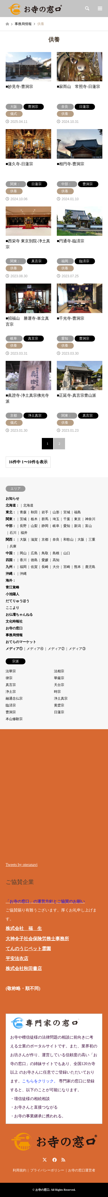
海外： (11, 580)
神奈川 (90, 519)
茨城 (23, 519)
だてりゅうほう (17, 601)
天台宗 (59, 685)
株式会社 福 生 (24, 928)
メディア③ (77, 649)
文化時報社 (14, 621)
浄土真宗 (61, 698)
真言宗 (11, 685)
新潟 (77, 526)
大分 (56, 567)
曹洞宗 (11, 712)
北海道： (12, 505)
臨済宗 (11, 705)
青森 (23, 512)
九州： (11, 567)
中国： (11, 553)
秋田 (34, 512)
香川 (23, 560)
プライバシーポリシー (47, 1170)
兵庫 (13, 546)
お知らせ (12, 499)
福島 (77, 512)
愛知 (66, 526)
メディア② (56, 649)
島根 (56, 553)
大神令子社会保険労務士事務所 (37, 938)
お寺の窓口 (14, 628)
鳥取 (45, 553)
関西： (11, 539)
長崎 (45, 567)
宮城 (66, 512)
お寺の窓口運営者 (81, 1170)
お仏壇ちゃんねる (19, 615)
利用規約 (19, 1170)
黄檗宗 (59, 705)
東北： (11, 512)
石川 (13, 533)
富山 (88, 526)
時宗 (57, 692)
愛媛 (45, 560)
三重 (91, 539)
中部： (11, 526)
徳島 (34, 560)
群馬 (45, 519)
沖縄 (23, 574)
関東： (11, 519)
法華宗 (11, 671)
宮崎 (66, 567)
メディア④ (35, 649)
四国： (11, 560)
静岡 (45, 526)
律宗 (9, 678)
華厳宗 (59, 678)
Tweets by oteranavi (22, 865)
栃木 (34, 519)
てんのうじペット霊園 (28, 948)
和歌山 (68, 539)
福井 (24, 533)
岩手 (45, 512)
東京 (77, 519)
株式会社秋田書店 (24, 968)
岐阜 (56, 526)
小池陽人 (12, 594)
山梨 (34, 526)
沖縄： (11, 574)
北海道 (28, 505)
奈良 (56, 539)
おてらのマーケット (21, 642)
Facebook (54, 1160)
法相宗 (59, 671)
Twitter (45, 1160)
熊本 (77, 567)
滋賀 (34, 539)
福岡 (23, 567)
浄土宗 (11, 692)
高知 (56, 560)
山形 (56, 512)
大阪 (23, 539)
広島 (34, 553)
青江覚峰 (12, 587)
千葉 (66, 519)
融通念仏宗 (14, 698)
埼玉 (56, 519)
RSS (63, 1160)
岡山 (23, 553)
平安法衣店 (17, 958)
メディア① (14, 649)
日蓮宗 (59, 712)
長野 (23, 526)
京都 (45, 539)
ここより (12, 608)
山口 (66, 553)
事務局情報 (14, 635)
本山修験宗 (14, 719)
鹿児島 (90, 567)
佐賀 (34, 567)
